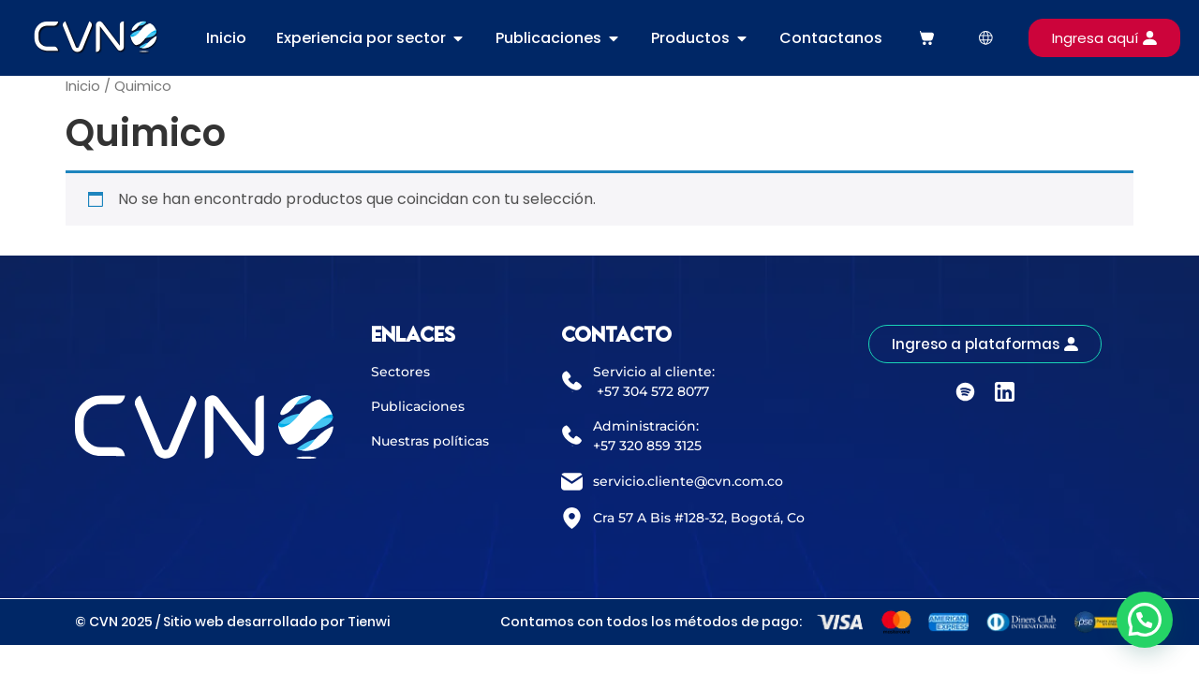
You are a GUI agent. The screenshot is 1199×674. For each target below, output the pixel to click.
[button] (1145, 620)
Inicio (83, 86)
